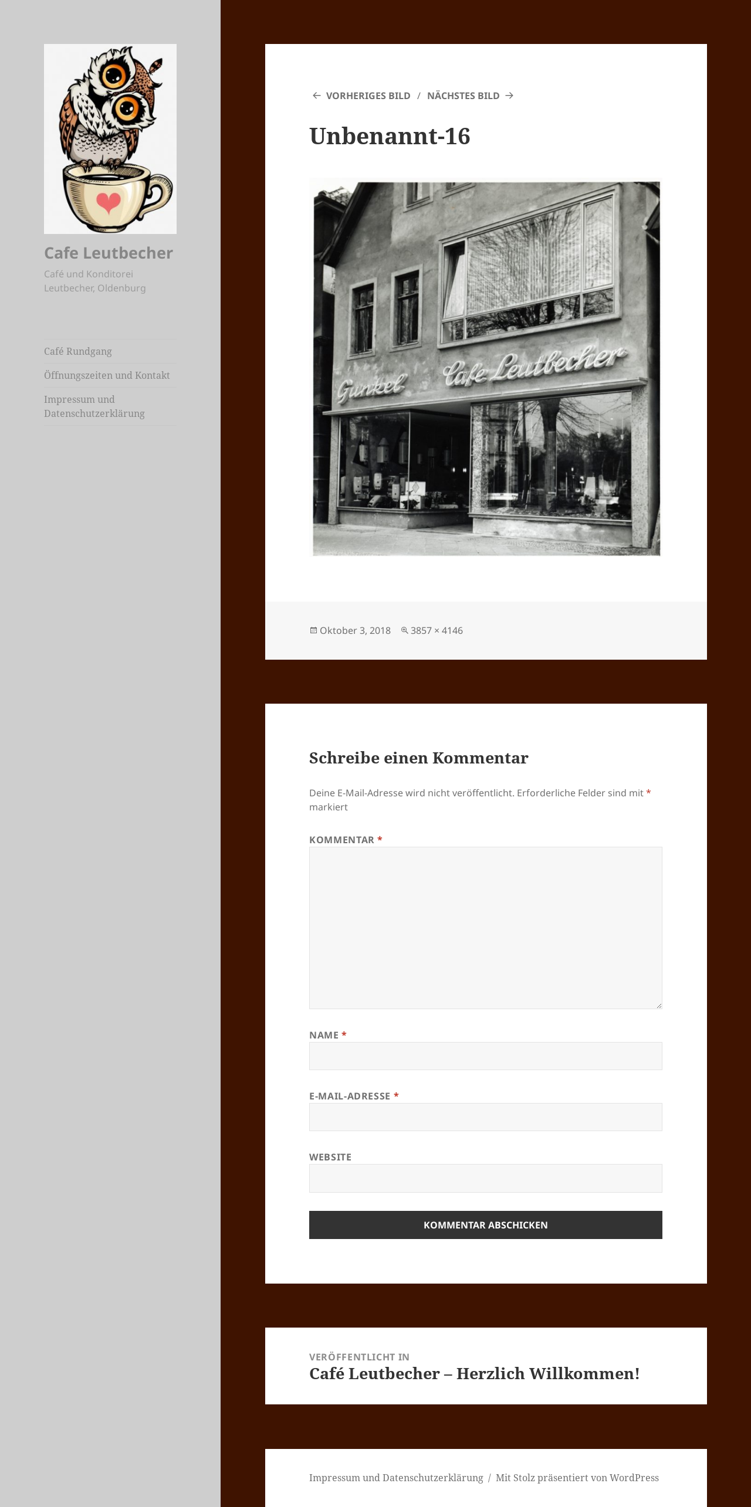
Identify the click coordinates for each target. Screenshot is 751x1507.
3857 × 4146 (437, 630)
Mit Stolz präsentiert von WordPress (577, 1477)
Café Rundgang (78, 351)
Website (330, 1156)
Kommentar (346, 839)
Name (328, 1035)
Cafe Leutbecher (108, 252)
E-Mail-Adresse (354, 1095)
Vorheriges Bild (368, 95)
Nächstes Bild (463, 95)
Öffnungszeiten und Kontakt (107, 375)
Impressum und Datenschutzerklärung (94, 406)
